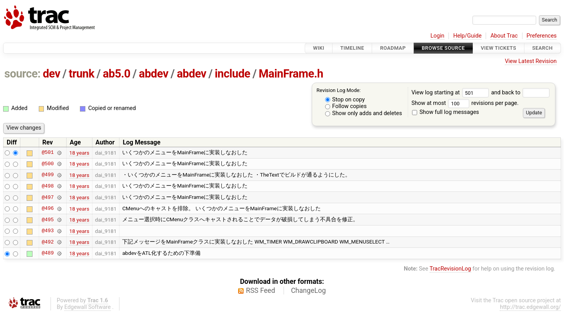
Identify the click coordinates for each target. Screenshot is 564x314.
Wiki (318, 48)
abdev (153, 73)
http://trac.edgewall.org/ (530, 307)
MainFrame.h (291, 73)
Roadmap (393, 48)
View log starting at (451, 92)
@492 (48, 241)
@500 (48, 163)
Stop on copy (345, 99)
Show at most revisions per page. (465, 103)
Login (437, 35)
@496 (48, 208)
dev (51, 73)
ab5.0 (116, 73)
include (232, 73)
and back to (520, 92)
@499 (48, 175)
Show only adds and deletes (363, 113)
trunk (81, 73)
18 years (79, 153)
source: (22, 73)
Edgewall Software (87, 307)
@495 (48, 219)
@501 (48, 152)
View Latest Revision (531, 61)
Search (542, 48)
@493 (48, 231)
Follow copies (346, 106)
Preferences (541, 35)
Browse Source (443, 48)
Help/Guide (467, 35)
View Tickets (498, 48)
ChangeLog (308, 290)
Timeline (352, 48)
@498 (48, 185)
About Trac (504, 35)
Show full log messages (445, 112)
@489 (48, 253)
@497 (48, 197)
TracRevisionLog (450, 268)
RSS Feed (260, 290)
